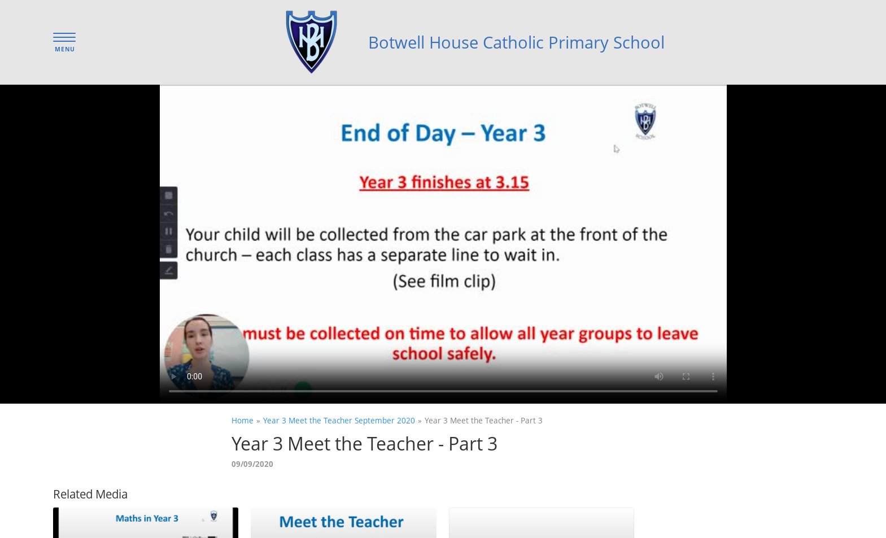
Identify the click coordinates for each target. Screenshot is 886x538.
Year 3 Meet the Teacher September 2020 (339, 420)
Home (243, 420)
